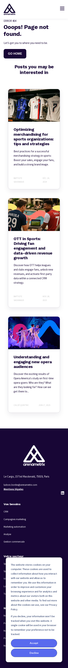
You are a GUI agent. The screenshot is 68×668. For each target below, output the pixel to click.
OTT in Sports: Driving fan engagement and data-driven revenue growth (33, 248)
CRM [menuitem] (6, 511)
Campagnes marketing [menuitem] (15, 519)
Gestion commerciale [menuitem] (14, 541)
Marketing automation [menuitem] (15, 526)
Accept (34, 643)
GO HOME (15, 53)
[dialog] (34, 609)
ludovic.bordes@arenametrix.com (20, 484)
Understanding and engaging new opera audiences (33, 362)
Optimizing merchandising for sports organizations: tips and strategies (34, 136)
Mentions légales (13, 489)
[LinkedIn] (62, 493)
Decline (34, 652)
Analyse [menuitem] (7, 534)
